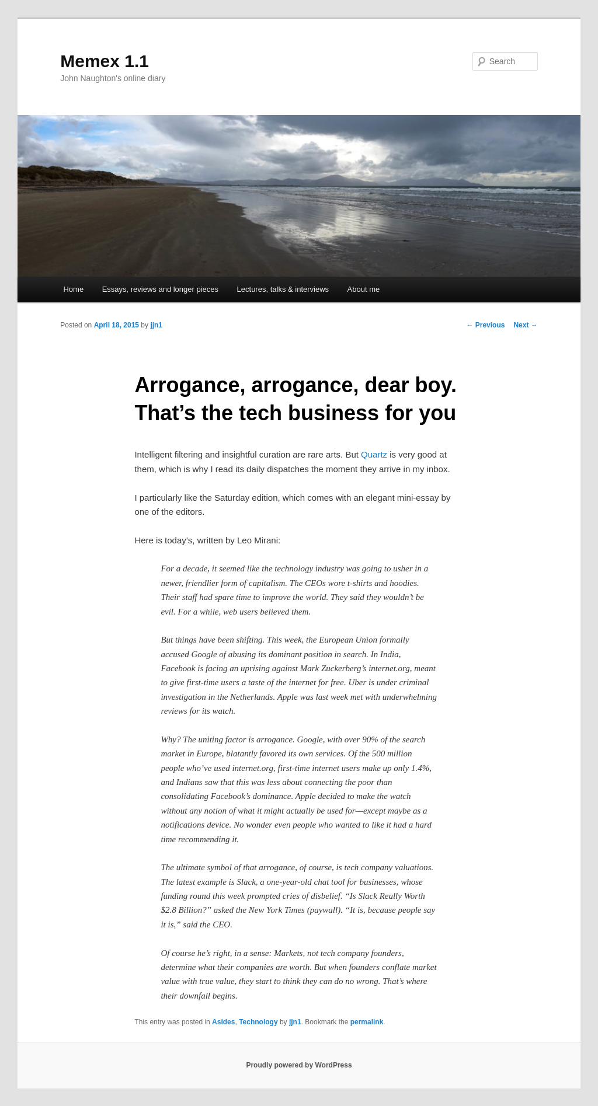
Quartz (374, 454)
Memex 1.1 (104, 61)
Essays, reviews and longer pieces (160, 289)
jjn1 (156, 325)
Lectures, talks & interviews (283, 289)
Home (73, 289)
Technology (258, 1022)
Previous (485, 325)
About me (363, 289)
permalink (367, 1022)
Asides (223, 1022)
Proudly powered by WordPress (299, 1065)
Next (525, 325)
